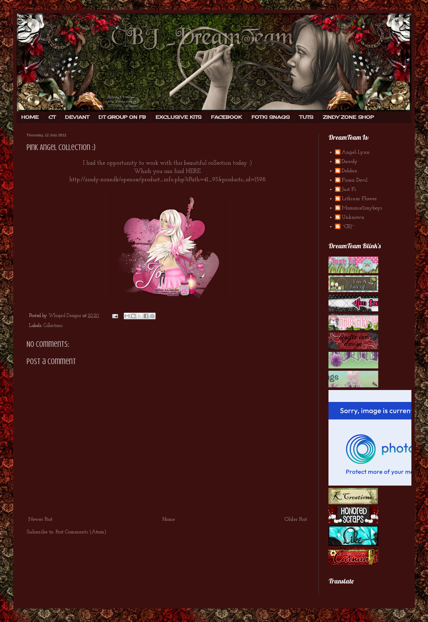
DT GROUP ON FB (122, 117)
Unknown (353, 217)
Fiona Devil (355, 180)
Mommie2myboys (362, 208)
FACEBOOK (226, 117)
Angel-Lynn (356, 152)
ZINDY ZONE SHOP (348, 117)
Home (168, 519)
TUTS (306, 117)
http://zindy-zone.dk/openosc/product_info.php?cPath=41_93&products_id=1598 (167, 180)
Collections (52, 325)
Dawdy (350, 161)
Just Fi (349, 189)
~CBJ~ (348, 226)
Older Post (296, 519)
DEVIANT (77, 117)
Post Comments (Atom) (81, 532)
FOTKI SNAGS (270, 117)
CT (51, 117)
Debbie (349, 171)
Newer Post (40, 519)
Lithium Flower (359, 198)
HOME (30, 117)
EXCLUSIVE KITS (178, 117)
